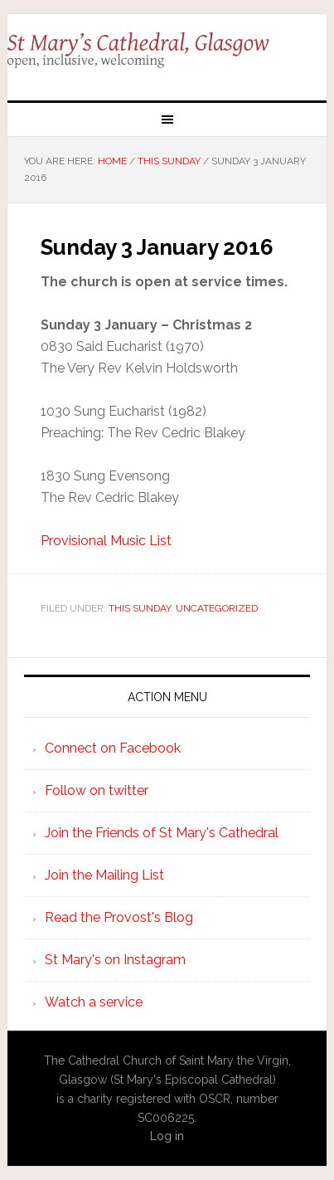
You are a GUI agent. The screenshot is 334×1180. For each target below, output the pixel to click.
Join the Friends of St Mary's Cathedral (161, 833)
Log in (167, 1136)
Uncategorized (217, 608)
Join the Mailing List (104, 875)
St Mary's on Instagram (115, 960)
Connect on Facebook (113, 748)
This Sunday (140, 608)
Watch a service (94, 1002)
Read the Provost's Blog (119, 917)
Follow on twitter (96, 790)
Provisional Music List (106, 541)
